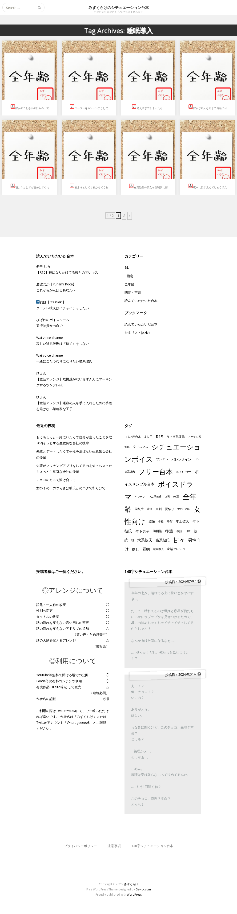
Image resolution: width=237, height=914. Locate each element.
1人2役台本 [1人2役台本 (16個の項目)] (133, 437)
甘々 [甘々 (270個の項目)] (179, 540)
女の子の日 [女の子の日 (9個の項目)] (183, 509)
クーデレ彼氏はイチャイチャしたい (62, 308)
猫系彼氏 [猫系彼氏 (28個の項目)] (163, 540)
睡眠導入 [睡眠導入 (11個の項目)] (158, 549)
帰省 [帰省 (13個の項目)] (170, 521)
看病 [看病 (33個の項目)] (146, 549)
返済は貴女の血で (49, 325)
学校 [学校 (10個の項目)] (161, 521)
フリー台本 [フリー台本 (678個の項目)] (155, 471)
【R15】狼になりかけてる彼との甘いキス (67, 272)
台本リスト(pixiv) (137, 332)
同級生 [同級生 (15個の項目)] (139, 509)
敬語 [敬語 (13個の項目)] (179, 531)
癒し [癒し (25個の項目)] (135, 549)
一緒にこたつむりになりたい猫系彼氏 (64, 361)
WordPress (134, 895)
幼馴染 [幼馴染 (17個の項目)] (157, 531)
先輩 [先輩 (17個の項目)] (176, 496)
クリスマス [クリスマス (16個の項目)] (140, 447)
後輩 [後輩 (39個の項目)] (169, 531)
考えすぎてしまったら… (151, 108)
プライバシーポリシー (80, 846)
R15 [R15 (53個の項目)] (159, 437)
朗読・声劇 (133, 292)
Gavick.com (143, 889)
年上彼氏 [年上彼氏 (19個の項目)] (182, 521)
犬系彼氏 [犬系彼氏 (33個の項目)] (144, 540)
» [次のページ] (129, 215)
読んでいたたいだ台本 (141, 324)
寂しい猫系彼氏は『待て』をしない (62, 343)
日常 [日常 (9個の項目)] (188, 531)
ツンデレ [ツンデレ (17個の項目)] (162, 459)
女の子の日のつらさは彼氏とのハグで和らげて (70, 488)
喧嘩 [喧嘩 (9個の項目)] (149, 509)
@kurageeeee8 (78, 722)
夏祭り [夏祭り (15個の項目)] (169, 509)
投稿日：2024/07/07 (183, 582)
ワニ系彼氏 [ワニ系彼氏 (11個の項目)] (155, 496)
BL (127, 267)
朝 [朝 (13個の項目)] (132, 540)
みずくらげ (131, 884)
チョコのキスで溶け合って (56, 480)
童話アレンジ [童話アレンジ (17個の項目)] (176, 549)
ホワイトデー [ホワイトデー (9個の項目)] (184, 471)
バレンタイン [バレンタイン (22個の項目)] (181, 459)
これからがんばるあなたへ (56, 290)
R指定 (129, 276)
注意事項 (114, 846)
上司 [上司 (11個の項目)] (167, 496)
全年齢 (129, 284)
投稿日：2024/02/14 (183, 674)
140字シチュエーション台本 (152, 846)
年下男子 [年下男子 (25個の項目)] (142, 531)
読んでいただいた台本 (141, 300)
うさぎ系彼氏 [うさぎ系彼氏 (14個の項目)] (175, 437)
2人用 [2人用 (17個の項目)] (149, 436)
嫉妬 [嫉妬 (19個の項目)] (152, 521)
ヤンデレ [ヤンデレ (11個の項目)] (140, 496)
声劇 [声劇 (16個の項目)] (159, 509)
